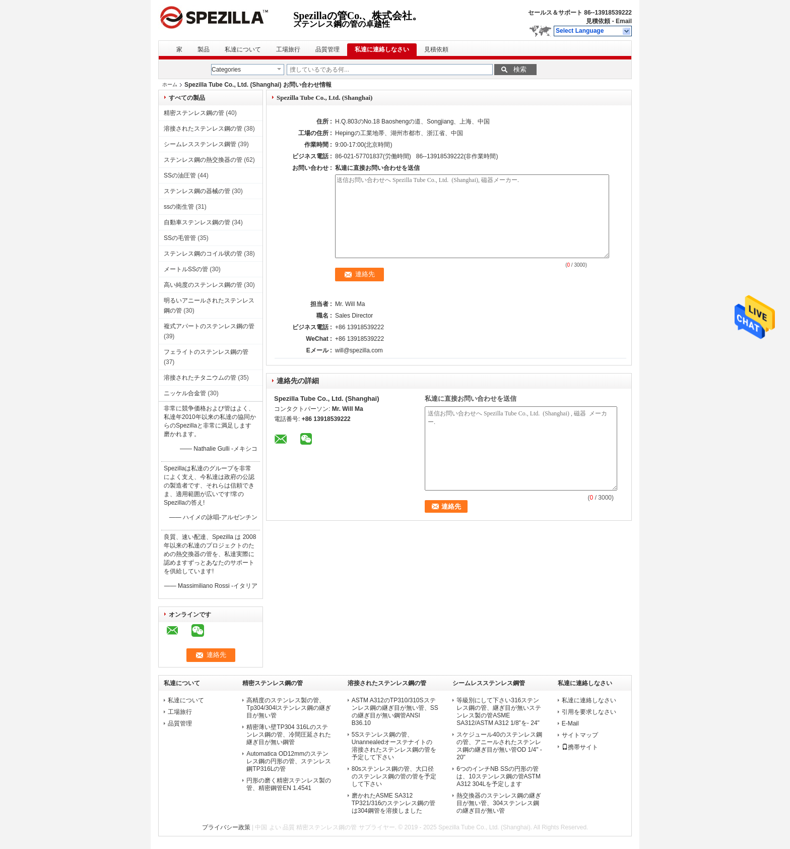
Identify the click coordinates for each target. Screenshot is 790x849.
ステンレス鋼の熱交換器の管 (203, 159)
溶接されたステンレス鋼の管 (203, 128)
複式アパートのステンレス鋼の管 (209, 326)
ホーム (169, 84)
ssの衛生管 (179, 206)
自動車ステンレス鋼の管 (197, 222)
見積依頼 (598, 21)
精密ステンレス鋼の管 (194, 112)
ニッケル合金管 (185, 393)
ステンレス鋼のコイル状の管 (203, 253)
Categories (226, 69)
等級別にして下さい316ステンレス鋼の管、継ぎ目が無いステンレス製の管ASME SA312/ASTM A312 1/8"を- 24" (498, 711)
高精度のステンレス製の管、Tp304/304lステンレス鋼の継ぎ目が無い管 (288, 708)
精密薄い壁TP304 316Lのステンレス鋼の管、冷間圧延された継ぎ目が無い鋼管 (288, 734)
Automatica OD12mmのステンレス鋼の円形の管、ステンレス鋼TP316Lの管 (288, 761)
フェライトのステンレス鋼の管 (206, 351)
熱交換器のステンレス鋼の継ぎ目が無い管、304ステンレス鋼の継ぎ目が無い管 (498, 803)
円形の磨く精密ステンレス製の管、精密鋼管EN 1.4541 (288, 784)
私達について (243, 49)
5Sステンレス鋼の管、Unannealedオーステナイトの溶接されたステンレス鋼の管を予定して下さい (394, 746)
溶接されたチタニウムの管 (200, 377)
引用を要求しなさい (589, 711)
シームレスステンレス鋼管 (200, 144)
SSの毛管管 (180, 237)
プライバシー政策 (226, 827)
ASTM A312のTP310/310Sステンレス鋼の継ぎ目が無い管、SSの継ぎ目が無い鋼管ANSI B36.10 (395, 711)
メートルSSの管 (186, 269)
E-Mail (570, 723)
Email (624, 21)
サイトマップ (580, 735)
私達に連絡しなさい (382, 49)
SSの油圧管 (180, 175)
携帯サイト (580, 747)
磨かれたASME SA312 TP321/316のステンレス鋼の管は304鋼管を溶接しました (394, 803)
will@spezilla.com (359, 350)
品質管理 (327, 49)
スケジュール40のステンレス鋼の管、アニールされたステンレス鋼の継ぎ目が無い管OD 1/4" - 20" (499, 746)
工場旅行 (288, 49)
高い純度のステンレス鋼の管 (203, 284)
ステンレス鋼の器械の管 (197, 191)
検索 (519, 69)
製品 (204, 49)
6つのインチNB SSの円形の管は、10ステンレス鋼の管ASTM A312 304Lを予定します (498, 776)
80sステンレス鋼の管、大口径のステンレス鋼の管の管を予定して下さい (394, 776)
